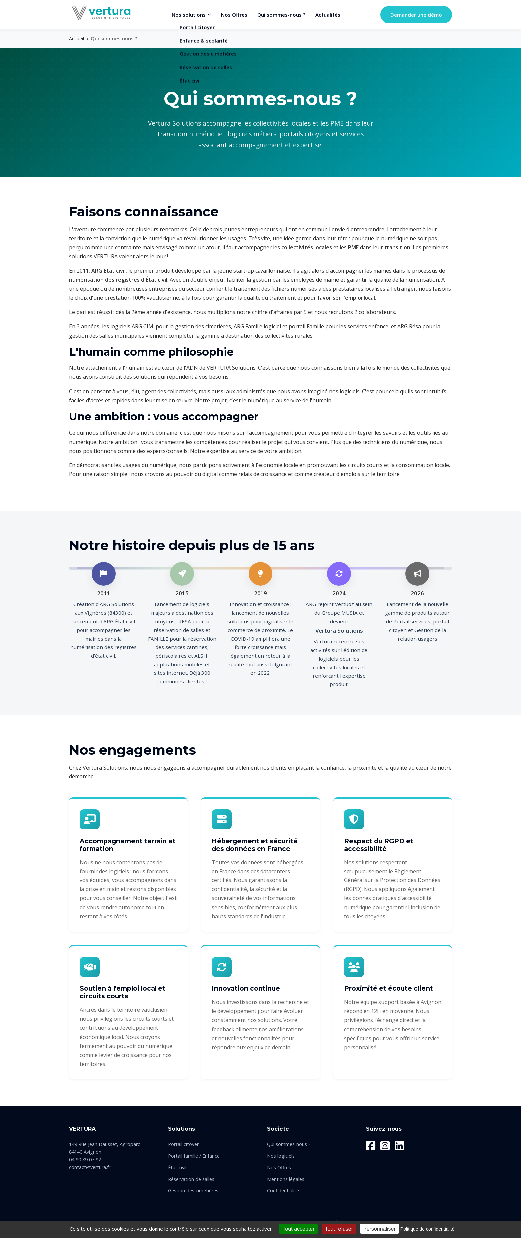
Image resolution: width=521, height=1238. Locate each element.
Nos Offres (234, 14)
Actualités (327, 14)
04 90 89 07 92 (85, 1159)
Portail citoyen (184, 1144)
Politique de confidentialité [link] (427, 1229)
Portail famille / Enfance (194, 1156)
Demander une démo (416, 14)
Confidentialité (283, 1190)
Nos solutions (191, 14)
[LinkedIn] (399, 1145)
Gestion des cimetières (193, 1190)
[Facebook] (370, 1145)
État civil (177, 1167)
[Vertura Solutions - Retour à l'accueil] (100, 13)
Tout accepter (298, 1229)
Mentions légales (285, 1179)
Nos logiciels (281, 1156)
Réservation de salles (191, 1179)
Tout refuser (339, 1229)
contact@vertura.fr (89, 1167)
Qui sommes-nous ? (281, 14)
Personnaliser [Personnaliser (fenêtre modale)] (379, 1229)
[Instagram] (385, 1145)
